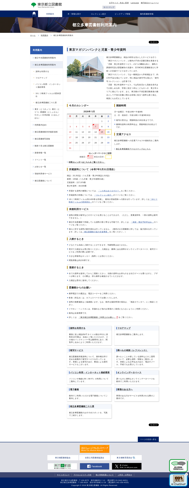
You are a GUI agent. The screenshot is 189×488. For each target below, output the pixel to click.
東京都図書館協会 (63, 458)
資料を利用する (42, 71)
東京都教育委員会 (124, 458)
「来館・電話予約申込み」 (142, 222)
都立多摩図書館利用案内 (45, 65)
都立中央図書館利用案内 (45, 58)
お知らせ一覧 (40, 167)
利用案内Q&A (40, 125)
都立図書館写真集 (42, 139)
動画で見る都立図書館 (44, 146)
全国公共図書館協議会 (94, 458)
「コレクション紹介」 (103, 195)
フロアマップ (41, 78)
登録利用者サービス (43, 174)
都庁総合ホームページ (150, 3)
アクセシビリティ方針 (83, 475)
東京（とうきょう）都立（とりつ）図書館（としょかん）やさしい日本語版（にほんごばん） (47, 113)
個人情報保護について (105, 475)
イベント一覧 (40, 160)
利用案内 (37, 50)
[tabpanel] (94, 449)
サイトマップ (109, 7)
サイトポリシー (63, 475)
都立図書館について (43, 181)
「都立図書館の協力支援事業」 (95, 232)
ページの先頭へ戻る (148, 439)
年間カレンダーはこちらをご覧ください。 (87, 162)
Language (135, 3)
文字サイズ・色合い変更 (119, 3)
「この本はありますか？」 (109, 191)
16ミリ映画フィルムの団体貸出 (48, 94)
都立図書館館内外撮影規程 (46, 132)
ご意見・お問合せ (125, 475)
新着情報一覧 (40, 153)
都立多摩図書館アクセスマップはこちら (133, 149)
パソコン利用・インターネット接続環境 (48, 85)
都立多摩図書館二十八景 (46, 103)
